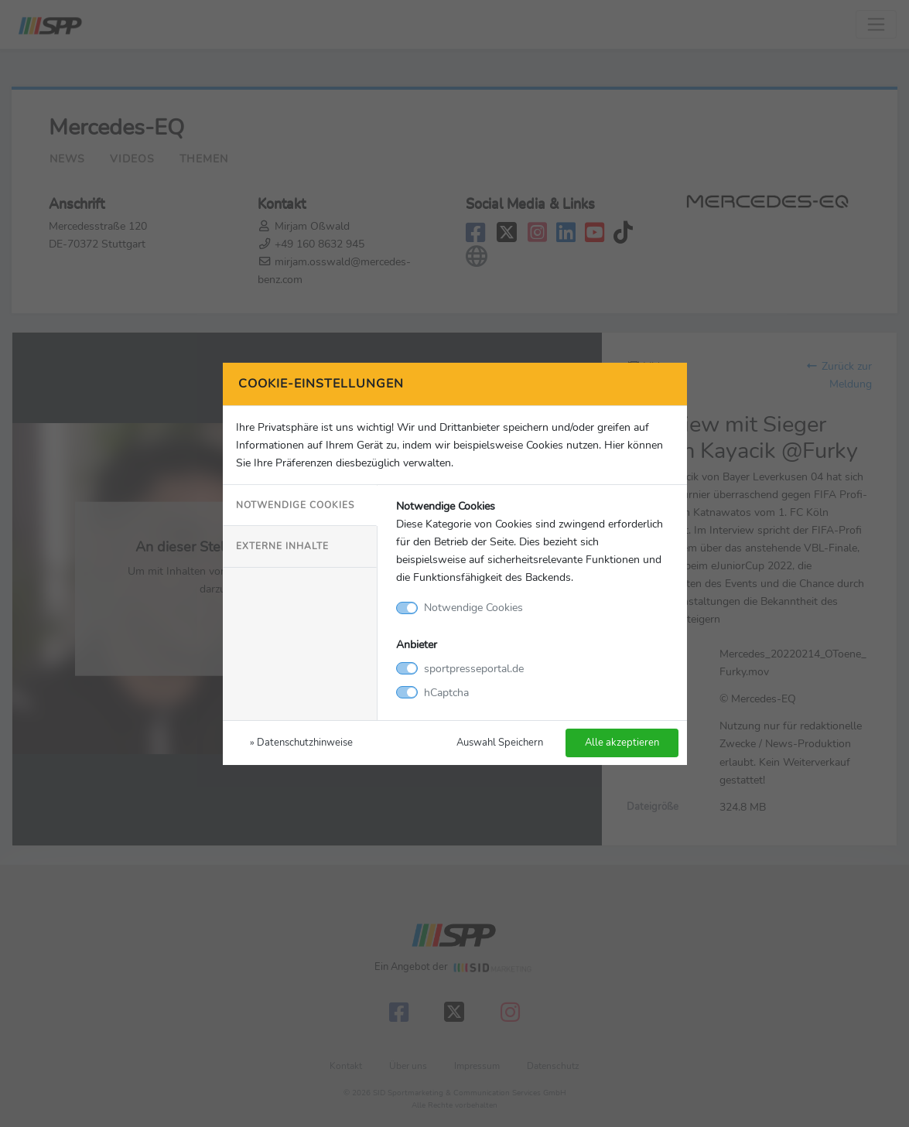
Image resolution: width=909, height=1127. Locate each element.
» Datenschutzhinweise (301, 742)
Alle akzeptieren (622, 742)
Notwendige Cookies (295, 505)
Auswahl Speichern (499, 742)
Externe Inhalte (282, 546)
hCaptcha (446, 692)
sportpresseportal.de (474, 668)
